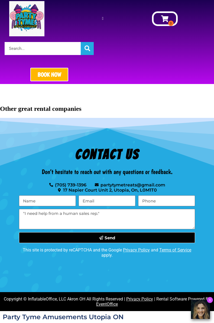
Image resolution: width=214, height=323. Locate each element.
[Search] (87, 48)
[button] (103, 19)
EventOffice (107, 304)
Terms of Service (175, 250)
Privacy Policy (136, 250)
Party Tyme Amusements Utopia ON (63, 317)
